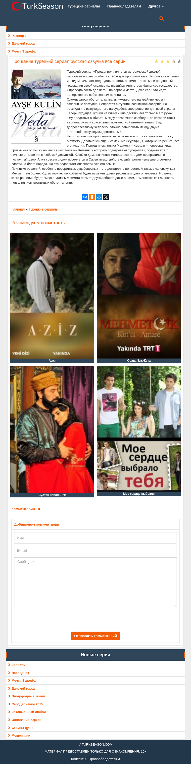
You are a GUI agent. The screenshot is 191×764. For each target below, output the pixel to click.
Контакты (78, 759)
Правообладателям (104, 759)
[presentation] (49, 619)
